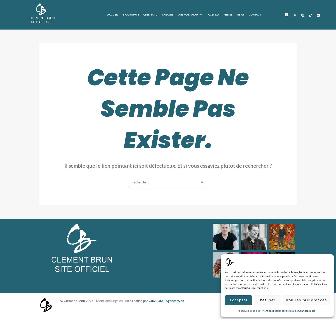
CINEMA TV (156, 14)
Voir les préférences (306, 300)
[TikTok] (310, 14)
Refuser (268, 300)
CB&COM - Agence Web (167, 301)
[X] (294, 14)
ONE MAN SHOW (194, 15)
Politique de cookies (248, 310)
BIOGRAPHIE (138, 14)
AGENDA (216, 14)
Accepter (238, 300)
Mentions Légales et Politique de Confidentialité (288, 310)
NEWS (242, 14)
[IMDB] (318, 14)
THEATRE (172, 14)
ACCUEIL (120, 14)
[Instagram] (302, 14)
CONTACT (255, 14)
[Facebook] (286, 14)
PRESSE (230, 14)
